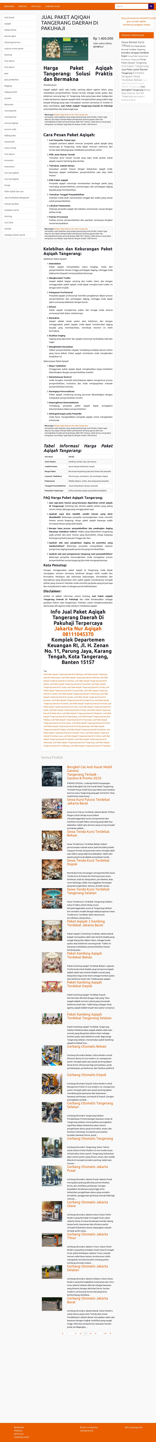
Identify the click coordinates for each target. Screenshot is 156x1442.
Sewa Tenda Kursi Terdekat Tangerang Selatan (88, 891)
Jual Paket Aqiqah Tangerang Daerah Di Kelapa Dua (73, 700)
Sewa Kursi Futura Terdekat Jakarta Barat (88, 801)
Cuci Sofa (8, 222)
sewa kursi (9, 166)
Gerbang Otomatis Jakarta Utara (87, 1204)
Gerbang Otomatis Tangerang (90, 1138)
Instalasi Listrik (11, 210)
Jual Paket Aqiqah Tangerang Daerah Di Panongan (71, 720)
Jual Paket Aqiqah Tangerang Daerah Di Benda (80, 677)
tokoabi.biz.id (86, 1430)
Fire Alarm (9, 61)
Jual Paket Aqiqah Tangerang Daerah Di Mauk (67, 710)
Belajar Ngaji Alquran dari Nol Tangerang (136, 93)
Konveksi (8, 160)
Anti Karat (9, 17)
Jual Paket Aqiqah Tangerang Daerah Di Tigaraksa (90, 746)
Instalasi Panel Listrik (14, 235)
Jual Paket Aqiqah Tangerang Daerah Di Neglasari (82, 713)
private (7, 98)
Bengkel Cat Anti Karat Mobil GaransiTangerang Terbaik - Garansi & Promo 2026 (89, 772)
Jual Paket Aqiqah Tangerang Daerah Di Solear (82, 736)
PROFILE (22, 6)
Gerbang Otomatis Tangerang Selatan (90, 1105)
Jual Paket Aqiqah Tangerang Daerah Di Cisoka (86, 687)
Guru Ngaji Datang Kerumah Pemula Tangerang (134, 83)
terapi (7, 185)
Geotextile (9, 142)
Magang (8, 86)
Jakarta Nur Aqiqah (78, 628)
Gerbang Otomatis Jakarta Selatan (87, 1268)
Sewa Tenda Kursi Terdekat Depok (88, 862)
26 (81, 1333)
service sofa (10, 129)
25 (76, 1333)
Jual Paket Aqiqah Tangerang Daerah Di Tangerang (73, 742)
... (71, 1333)
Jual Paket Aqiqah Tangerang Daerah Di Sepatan (86, 729)
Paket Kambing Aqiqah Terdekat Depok (84, 984)
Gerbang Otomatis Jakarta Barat (87, 1300)
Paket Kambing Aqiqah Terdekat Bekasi (84, 955)
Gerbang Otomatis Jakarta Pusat (87, 1168)
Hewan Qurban (11, 204)
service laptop (11, 123)
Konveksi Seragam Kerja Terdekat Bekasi (132, 76)
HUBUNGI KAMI (52, 6)
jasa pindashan (11, 79)
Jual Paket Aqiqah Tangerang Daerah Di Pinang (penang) (66, 726)
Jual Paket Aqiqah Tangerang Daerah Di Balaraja (63, 674)
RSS (127, 1427)
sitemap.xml (136, 1427)
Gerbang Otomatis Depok (86, 1075)
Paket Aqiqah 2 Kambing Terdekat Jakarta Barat (86, 923)
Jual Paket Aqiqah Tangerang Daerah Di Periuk (90, 723)
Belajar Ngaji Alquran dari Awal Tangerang (71, 115)
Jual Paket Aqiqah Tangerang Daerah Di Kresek (88, 703)
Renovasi (8, 104)
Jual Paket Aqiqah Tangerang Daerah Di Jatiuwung (78, 694)
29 (95, 1333)
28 (90, 1333)
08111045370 (78, 634)
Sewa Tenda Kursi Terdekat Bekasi (88, 833)
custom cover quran (13, 48)
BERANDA (9, 6)
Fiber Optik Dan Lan (14, 191)
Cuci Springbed (11, 173)
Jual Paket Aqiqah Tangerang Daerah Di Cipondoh (70, 684)
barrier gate (10, 36)
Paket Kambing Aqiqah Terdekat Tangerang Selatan (89, 1016)
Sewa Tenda (10, 148)
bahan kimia (10, 30)
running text (10, 110)
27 (86, 1333)
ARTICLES (36, 6)
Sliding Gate (10, 135)
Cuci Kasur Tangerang (135, 66)
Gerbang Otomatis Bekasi (86, 1046)
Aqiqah (7, 23)
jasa (6, 73)
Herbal (7, 228)
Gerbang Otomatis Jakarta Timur (87, 1236)
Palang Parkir (10, 92)
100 (105, 1333)
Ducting (8, 55)
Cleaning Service (12, 42)
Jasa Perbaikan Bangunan (16, 197)
